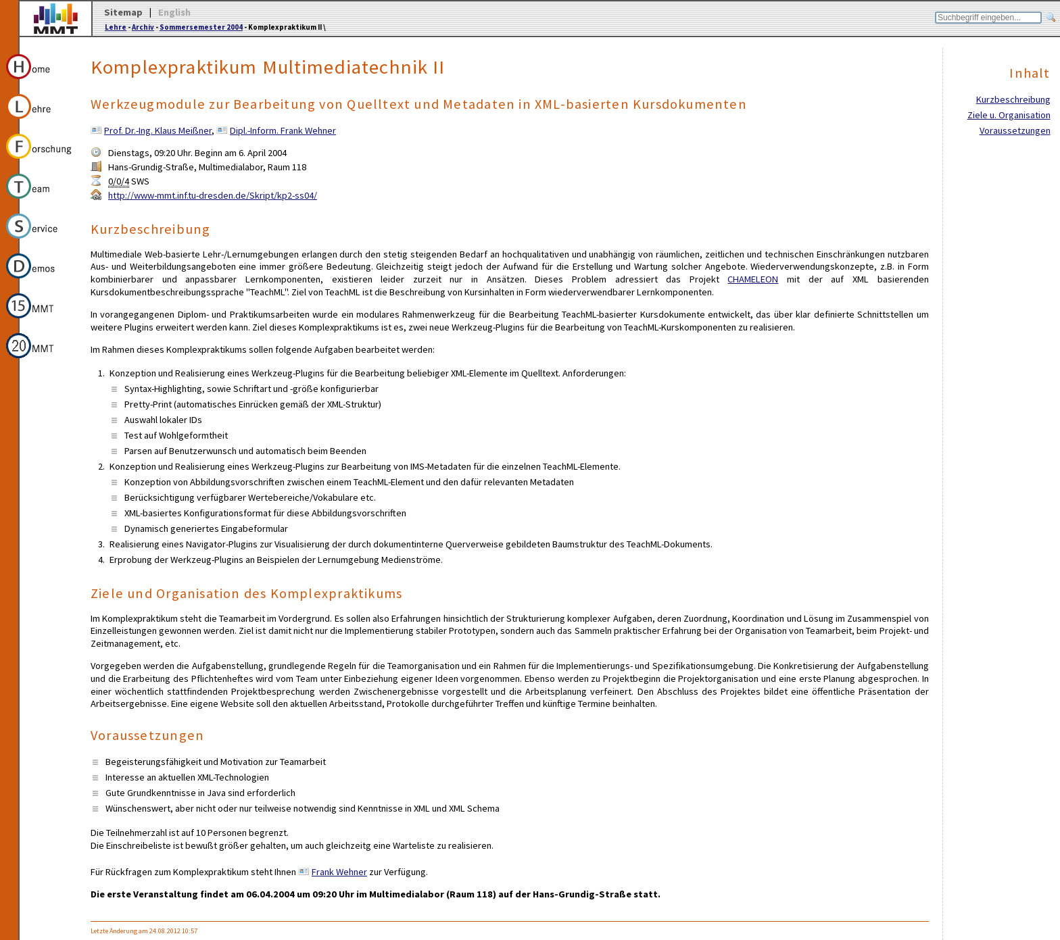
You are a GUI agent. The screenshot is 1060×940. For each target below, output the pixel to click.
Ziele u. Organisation (1009, 115)
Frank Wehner (339, 872)
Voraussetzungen (1015, 130)
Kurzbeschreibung (1013, 99)
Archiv (143, 27)
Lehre (115, 27)
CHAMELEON (752, 279)
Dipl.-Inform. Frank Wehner (283, 130)
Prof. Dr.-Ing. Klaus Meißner (158, 130)
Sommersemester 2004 (201, 27)
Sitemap (123, 12)
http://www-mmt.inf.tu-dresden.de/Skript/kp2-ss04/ (212, 195)
